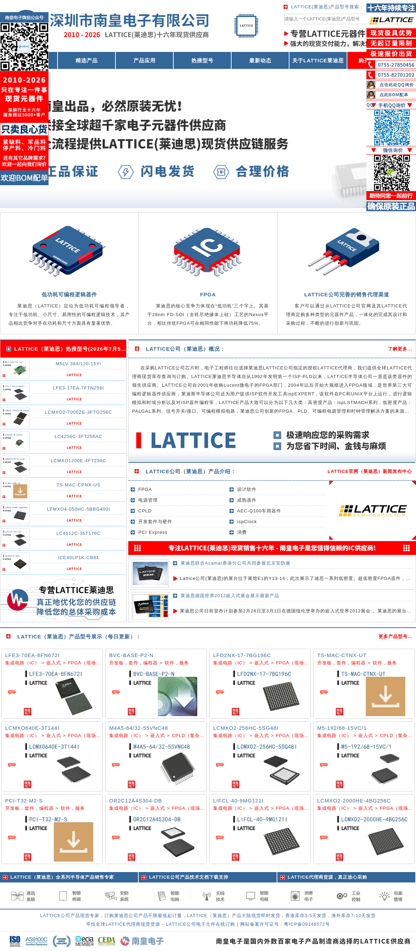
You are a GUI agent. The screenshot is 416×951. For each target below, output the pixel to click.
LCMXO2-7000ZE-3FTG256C (78, 412)
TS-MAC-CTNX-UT (341, 655)
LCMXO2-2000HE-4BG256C (354, 801)
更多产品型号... (396, 636)
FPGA (145, 489)
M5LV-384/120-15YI (79, 363)
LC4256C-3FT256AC (78, 436)
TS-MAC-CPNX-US (79, 484)
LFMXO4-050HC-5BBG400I (78, 509)
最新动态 (260, 60)
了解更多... (400, 348)
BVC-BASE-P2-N (131, 655)
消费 (242, 532)
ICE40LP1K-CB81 (78, 557)
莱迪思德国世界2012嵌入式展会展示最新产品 (230, 595)
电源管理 (148, 500)
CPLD (145, 510)
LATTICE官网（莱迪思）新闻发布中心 (370, 471)
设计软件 (247, 489)
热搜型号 (202, 60)
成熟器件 (247, 500)
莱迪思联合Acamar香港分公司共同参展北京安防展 (236, 563)
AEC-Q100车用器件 (259, 510)
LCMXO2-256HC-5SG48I (245, 728)
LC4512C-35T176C (79, 533)
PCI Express (152, 532)
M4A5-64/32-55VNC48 (138, 728)
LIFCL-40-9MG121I (238, 801)
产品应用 (144, 60)
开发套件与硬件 (155, 521)
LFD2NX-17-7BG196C (242, 655)
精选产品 (87, 60)
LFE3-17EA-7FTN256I (78, 388)
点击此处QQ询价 (397, 84)
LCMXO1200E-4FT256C (78, 460)
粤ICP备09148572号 (307, 924)
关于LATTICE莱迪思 (318, 60)
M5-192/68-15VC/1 (342, 728)
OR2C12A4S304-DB (135, 801)
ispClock (247, 521)
